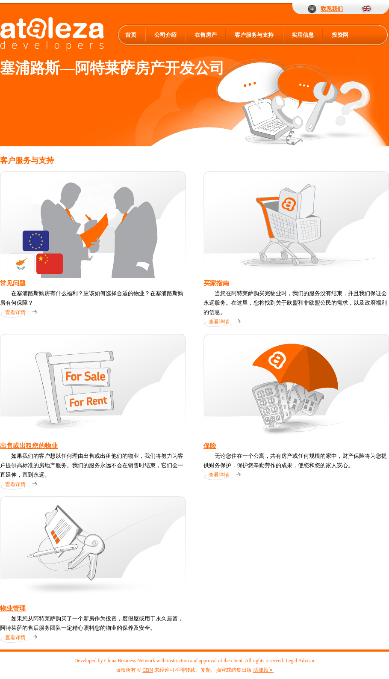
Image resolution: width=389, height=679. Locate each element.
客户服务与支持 (254, 35)
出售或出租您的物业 (29, 445)
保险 (209, 445)
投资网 (340, 35)
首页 (130, 35)
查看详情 (15, 312)
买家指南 (216, 283)
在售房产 (205, 35)
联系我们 (332, 9)
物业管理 (13, 608)
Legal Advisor (300, 661)
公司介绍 (165, 35)
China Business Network (129, 661)
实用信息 (303, 35)
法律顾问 (263, 670)
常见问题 (13, 283)
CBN (147, 670)
